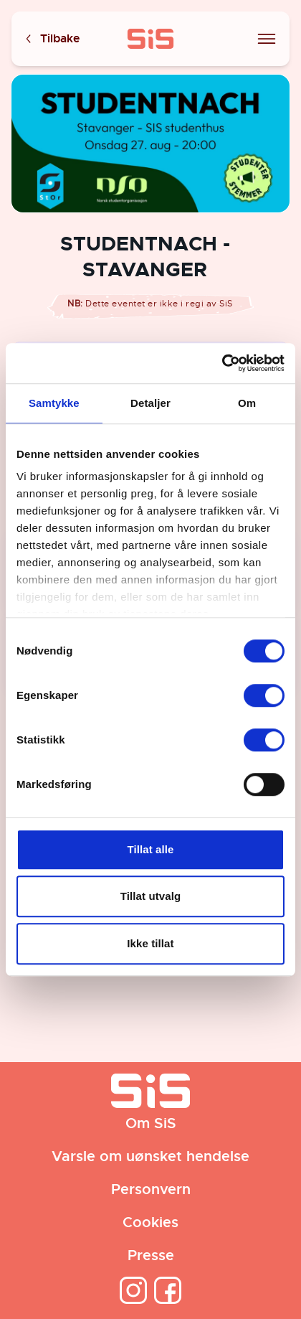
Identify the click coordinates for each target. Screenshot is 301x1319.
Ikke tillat (150, 943)
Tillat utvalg (150, 896)
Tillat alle (150, 849)
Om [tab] (247, 403)
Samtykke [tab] (54, 403)
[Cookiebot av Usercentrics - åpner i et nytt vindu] (222, 363)
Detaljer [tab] (150, 403)
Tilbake (51, 39)
